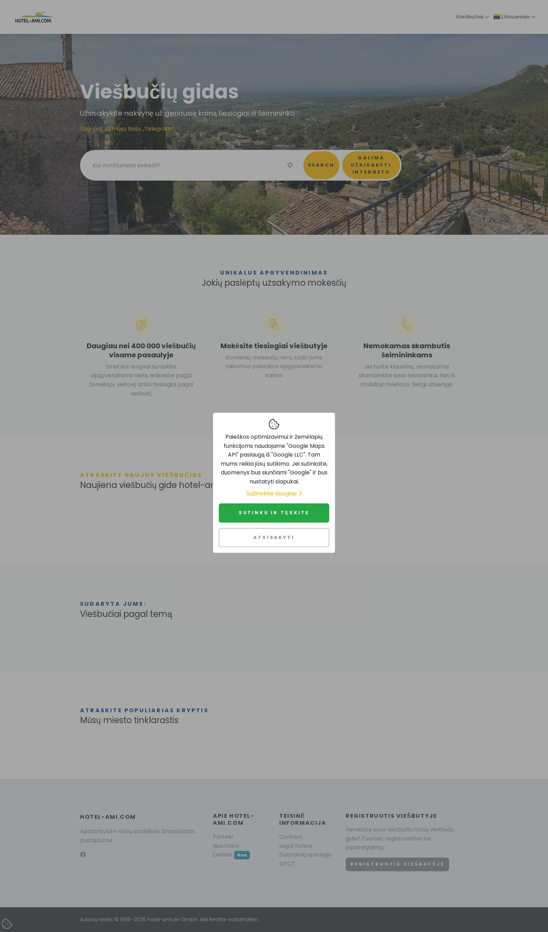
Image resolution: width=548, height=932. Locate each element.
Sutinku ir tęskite (274, 513)
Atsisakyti (273, 537)
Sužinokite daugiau (274, 493)
